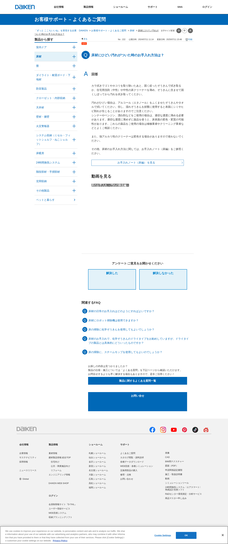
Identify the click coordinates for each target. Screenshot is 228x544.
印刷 (190, 39)
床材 (132, 30)
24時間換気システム (48, 162)
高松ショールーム (97, 483)
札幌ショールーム (97, 453)
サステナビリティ (27, 457)
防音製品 (41, 88)
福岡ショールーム (97, 487)
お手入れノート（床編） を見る (136, 162)
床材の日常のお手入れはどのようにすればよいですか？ (121, 311)
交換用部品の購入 (128, 470)
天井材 (40, 107)
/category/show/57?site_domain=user (74, 171)
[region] (114, 535)
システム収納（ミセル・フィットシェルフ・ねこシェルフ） (53, 139)
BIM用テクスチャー (174, 461)
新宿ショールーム (97, 466)
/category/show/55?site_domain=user (74, 139)
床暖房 (40, 153)
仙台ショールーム (97, 457)
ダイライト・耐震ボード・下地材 (53, 77)
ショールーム (96, 444)
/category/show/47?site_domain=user (74, 116)
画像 (167, 453)
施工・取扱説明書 (173, 474)
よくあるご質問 (127, 453)
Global (24, 479)
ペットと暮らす (45, 199)
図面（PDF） (171, 465)
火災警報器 (42, 126)
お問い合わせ (126, 479)
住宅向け (55, 462)
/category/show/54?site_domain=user (74, 98)
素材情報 (53, 453)
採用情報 (23, 462)
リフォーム (56, 470)
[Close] (222, 535)
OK (186, 535)
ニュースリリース (27, 470)
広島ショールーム (97, 479)
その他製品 (42, 190)
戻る (85, 39)
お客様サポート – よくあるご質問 (108, 30)
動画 (167, 478)
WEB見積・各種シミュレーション (136, 466)
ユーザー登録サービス (59, 508)
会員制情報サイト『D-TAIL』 (63, 504)
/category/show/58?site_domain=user (74, 190)
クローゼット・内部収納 (50, 98)
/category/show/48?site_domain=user (74, 77)
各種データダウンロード (132, 462)
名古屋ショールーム (98, 470)
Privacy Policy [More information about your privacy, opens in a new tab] (60, 540)
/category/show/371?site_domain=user (74, 47)
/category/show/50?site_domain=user (74, 88)
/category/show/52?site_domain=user (74, 126)
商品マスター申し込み (176, 498)
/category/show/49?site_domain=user (74, 107)
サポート (125, 444)
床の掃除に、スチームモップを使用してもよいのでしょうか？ (125, 352)
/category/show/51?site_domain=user (74, 162)
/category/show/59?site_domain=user (74, 56)
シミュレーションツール (177, 483)
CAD (167, 457)
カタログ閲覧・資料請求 (132, 457)
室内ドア (41, 47)
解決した (112, 273)
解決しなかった (163, 273)
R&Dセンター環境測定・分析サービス (183, 494)
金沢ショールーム (97, 462)
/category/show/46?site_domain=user (74, 66)
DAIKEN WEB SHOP (59, 483)
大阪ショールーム (97, 474)
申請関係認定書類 (173, 470)
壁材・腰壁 (42, 116)
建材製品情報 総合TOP (60, 457)
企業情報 (23, 453)
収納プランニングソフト (60, 517)
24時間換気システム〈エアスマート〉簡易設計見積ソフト (183, 488)
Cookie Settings (162, 535)
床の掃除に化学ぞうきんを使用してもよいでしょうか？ (121, 329)
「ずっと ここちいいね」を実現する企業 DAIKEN (61, 30)
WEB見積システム (57, 513)
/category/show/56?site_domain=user (74, 181)
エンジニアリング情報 (59, 474)
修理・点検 (125, 474)
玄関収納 (41, 181)
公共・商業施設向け (60, 466)
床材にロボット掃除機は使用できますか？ (113, 320)
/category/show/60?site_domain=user (74, 153)
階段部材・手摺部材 (48, 171)
